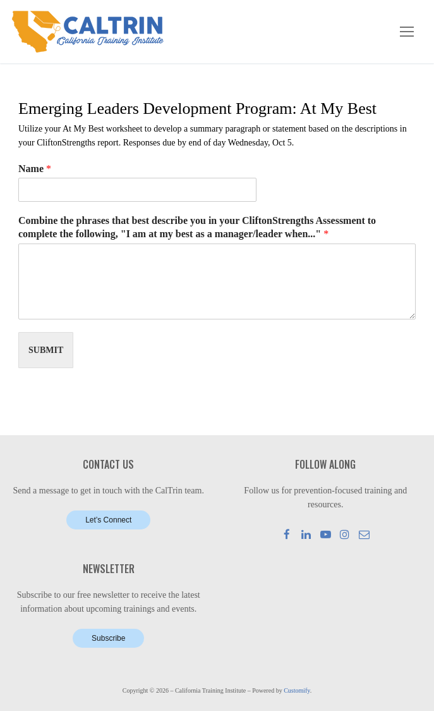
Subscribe (108, 638)
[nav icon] (407, 31)
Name (34, 168)
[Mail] (364, 534)
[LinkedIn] (306, 534)
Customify (297, 690)
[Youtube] (325, 534)
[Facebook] (287, 534)
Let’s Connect (108, 520)
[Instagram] (345, 534)
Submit (45, 350)
